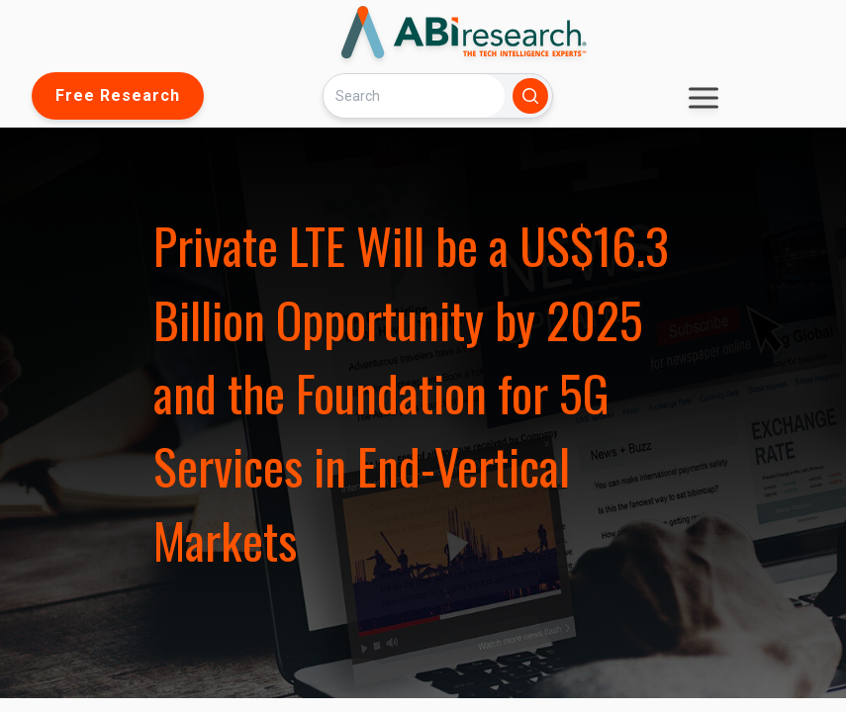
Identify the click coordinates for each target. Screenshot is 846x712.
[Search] (414, 95)
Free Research (117, 95)
